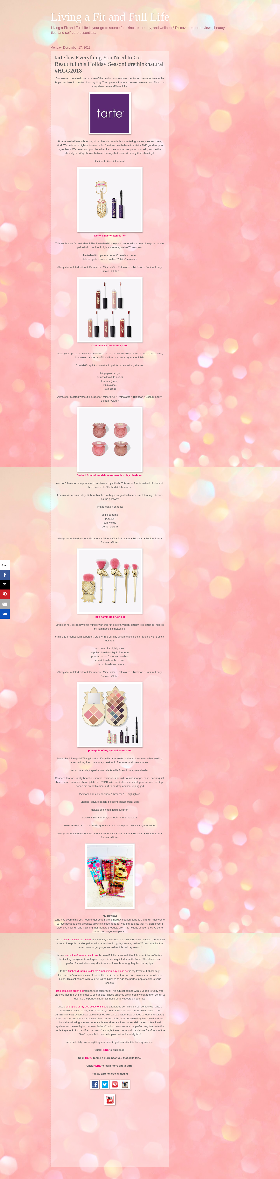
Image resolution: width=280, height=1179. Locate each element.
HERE (105, 1049)
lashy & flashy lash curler (110, 235)
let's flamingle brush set (110, 616)
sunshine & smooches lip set (109, 345)
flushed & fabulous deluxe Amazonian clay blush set (110, 475)
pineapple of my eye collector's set (109, 750)
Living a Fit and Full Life (110, 16)
